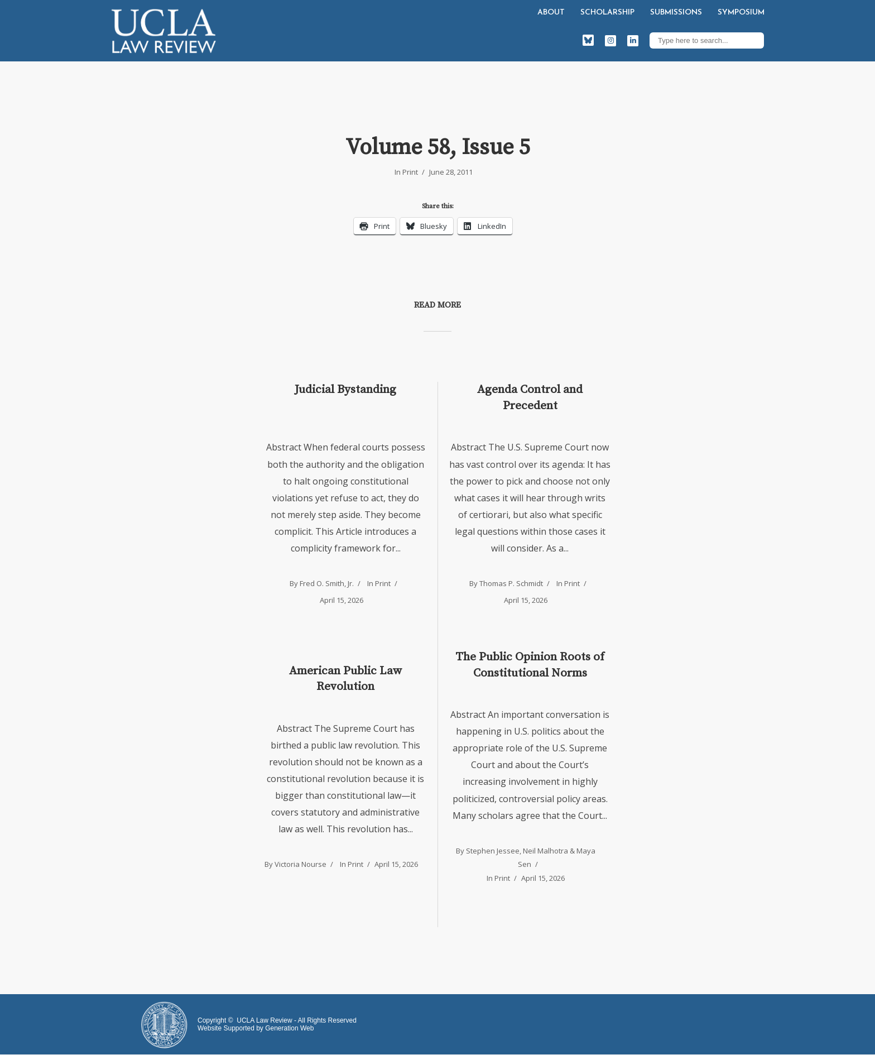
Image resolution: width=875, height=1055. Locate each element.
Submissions (676, 12)
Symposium (741, 12)
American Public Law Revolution (345, 679)
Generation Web (289, 1028)
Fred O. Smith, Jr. (327, 583)
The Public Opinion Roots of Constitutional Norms (529, 665)
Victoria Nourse (300, 864)
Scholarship (607, 12)
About (551, 12)
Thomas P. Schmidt (511, 583)
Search (753, 40)
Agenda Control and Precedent (530, 397)
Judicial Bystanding (345, 389)
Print (410, 172)
